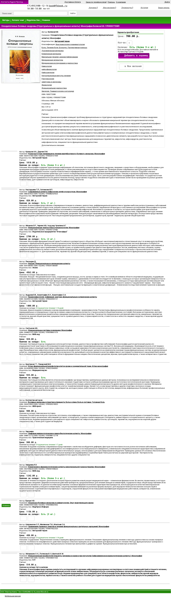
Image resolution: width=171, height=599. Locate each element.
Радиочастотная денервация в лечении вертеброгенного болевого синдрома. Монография (66, 154)
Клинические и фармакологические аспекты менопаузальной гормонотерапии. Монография (66, 467)
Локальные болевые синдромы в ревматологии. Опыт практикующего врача (60, 503)
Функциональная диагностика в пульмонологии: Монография (53, 228)
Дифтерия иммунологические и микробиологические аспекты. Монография (59, 433)
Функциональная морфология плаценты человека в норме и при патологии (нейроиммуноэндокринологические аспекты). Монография (85, 556)
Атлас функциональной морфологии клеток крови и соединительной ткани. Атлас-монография (68, 366)
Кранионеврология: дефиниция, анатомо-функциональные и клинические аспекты (62, 297)
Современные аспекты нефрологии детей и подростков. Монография (57, 192)
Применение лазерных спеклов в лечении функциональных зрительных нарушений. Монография (68, 526)
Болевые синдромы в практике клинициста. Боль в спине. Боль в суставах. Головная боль (66, 402)
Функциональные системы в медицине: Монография (50, 330)
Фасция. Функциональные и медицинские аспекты (49, 264)
